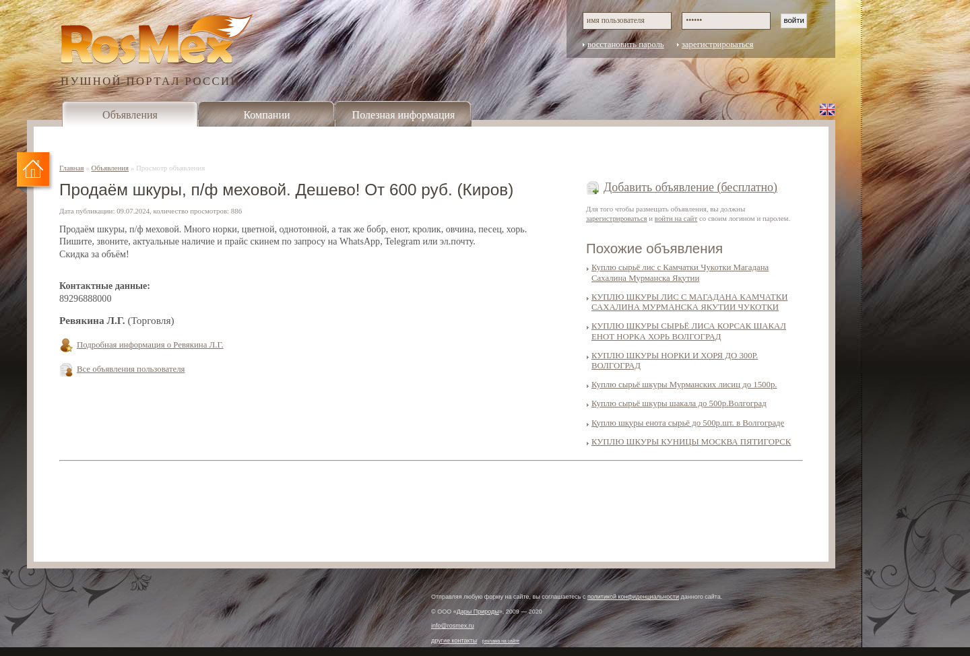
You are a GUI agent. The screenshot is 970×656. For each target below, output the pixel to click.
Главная (71, 168)
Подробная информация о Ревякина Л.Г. (150, 345)
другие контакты (454, 640)
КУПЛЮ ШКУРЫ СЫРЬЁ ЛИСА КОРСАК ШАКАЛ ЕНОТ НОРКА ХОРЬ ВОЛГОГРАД (688, 331)
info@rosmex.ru (452, 625)
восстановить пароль (625, 44)
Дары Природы (478, 611)
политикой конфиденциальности (633, 596)
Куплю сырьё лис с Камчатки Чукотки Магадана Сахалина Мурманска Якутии (680, 272)
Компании (266, 115)
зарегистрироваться (718, 44)
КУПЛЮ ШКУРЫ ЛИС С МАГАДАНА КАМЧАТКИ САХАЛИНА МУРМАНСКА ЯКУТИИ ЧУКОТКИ (689, 302)
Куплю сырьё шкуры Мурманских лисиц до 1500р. (684, 384)
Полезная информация (403, 115)
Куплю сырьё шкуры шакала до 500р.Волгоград (679, 403)
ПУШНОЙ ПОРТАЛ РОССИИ (150, 80)
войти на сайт (676, 218)
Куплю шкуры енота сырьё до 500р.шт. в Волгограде (687, 423)
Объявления (130, 115)
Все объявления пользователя (131, 369)
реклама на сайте (501, 640)
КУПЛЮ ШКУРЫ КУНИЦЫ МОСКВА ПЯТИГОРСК (691, 442)
